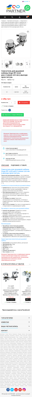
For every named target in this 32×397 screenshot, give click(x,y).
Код (2, 79)
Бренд (9, 79)
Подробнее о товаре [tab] (19, 165)
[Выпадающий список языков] (26, 1)
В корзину (23, 102)
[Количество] (11, 102)
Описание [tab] (5, 165)
